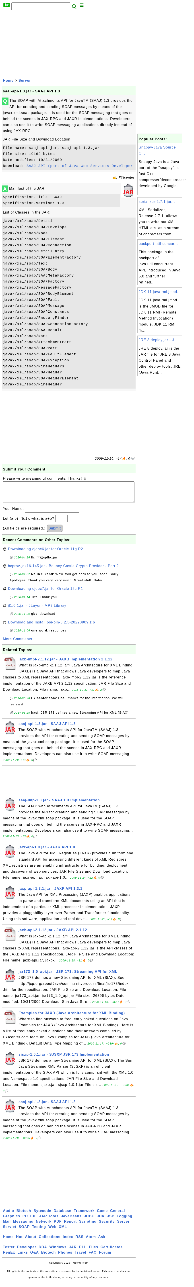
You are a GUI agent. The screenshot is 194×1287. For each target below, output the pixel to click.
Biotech (24, 1215)
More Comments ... (20, 643)
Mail (7, 1226)
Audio (8, 1215)
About (30, 1241)
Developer (26, 1251)
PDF (58, 1226)
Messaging (23, 1226)
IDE (33, 1220)
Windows (57, 1251)
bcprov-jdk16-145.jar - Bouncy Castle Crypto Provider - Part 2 (63, 570)
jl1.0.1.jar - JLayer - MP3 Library (37, 610)
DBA (43, 1251)
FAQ (93, 1257)
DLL (83, 1251)
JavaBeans (71, 1220)
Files (93, 1251)
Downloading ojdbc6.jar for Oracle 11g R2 (45, 553)
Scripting (88, 1226)
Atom (91, 1241)
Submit (55, 533)
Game (102, 1215)
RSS (80, 1241)
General (117, 1215)
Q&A (34, 1257)
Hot (19, 1241)
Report (70, 1226)
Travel (80, 1257)
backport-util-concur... (158, 244)
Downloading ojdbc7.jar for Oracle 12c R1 (45, 593)
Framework (84, 1215)
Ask (101, 1241)
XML (63, 1231)
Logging (124, 1220)
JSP (110, 1220)
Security (107, 1226)
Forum (105, 1257)
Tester (9, 1251)
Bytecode (42, 1215)
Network (44, 1226)
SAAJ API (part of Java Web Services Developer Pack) (87, 166)
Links (22, 1257)
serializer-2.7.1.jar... (157, 202)
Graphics (11, 1220)
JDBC (89, 1220)
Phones (65, 1257)
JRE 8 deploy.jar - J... (158, 340)
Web (52, 1231)
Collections (49, 1241)
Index (68, 1241)
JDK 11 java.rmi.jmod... (160, 292)
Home (8, 80)
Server (25, 80)
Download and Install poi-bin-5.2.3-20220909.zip (51, 627)
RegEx (9, 1257)
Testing (39, 1231)
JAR (73, 1251)
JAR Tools (49, 1220)
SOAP (24, 1231)
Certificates (112, 1251)
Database (62, 1215)
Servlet (9, 1231)
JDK (101, 1220)
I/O (25, 1220)
